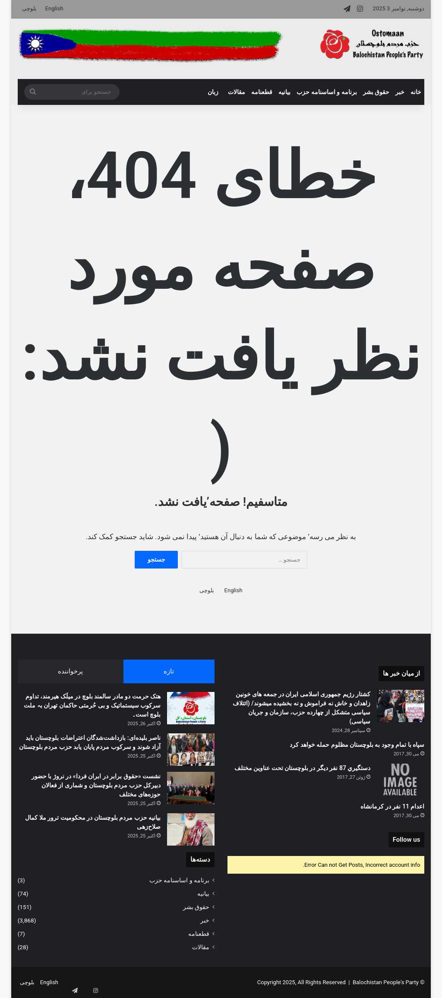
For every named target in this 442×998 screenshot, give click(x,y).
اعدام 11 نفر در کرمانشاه (392, 806)
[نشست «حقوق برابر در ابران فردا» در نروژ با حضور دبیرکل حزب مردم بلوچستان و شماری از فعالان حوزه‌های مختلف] (191, 788)
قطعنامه (261, 91)
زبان (213, 91)
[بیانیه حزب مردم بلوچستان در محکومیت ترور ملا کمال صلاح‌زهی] (191, 829)
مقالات (236, 91)
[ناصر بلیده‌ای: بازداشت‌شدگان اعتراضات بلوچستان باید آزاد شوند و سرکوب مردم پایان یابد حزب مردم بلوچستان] (191, 749)
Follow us (406, 839)
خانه (415, 91)
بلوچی (29, 8)
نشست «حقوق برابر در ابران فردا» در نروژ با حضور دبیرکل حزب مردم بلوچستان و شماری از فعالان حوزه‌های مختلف (96, 785)
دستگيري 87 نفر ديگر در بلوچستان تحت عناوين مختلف (302, 767)
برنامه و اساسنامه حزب (327, 91)
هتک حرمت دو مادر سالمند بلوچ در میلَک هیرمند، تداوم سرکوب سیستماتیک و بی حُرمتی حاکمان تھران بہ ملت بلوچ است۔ (92, 705)
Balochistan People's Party (386, 982)
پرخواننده (70, 671)
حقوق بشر (376, 91)
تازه (169, 671)
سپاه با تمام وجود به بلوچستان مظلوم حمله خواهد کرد (357, 744)
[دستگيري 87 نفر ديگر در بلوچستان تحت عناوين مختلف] (400, 780)
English (54, 8)
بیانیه (284, 91)
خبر (399, 91)
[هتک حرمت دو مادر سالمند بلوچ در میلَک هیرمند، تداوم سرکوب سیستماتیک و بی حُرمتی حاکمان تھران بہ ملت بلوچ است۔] (191, 708)
